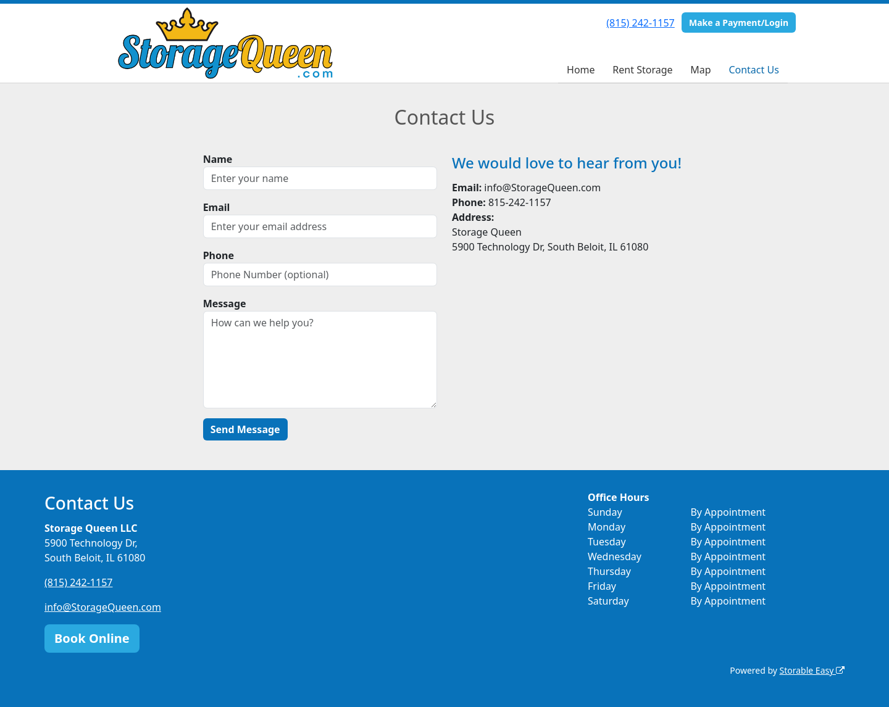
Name (218, 159)
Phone (218, 255)
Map (700, 69)
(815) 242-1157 (640, 23)
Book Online (92, 638)
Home (581, 69)
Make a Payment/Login (738, 22)
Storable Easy (812, 670)
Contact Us (753, 69)
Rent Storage (642, 69)
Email (216, 207)
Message (224, 303)
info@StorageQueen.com (102, 607)
